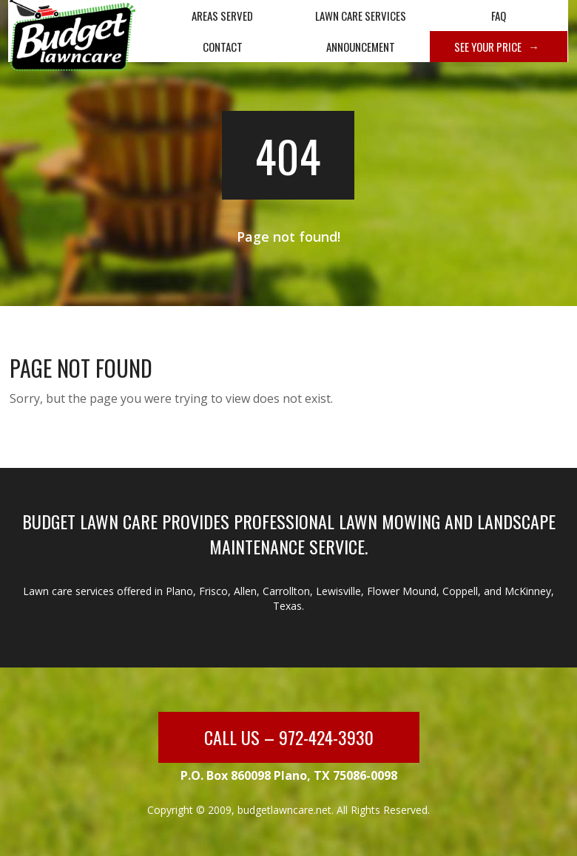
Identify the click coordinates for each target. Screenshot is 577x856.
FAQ (498, 15)
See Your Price (488, 46)
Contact (223, 46)
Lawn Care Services (360, 15)
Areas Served (222, 15)
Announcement (360, 46)
